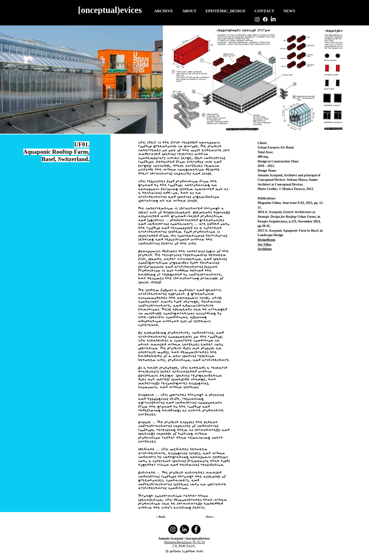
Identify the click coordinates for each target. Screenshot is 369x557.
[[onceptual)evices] (110, 10)
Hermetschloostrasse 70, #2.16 (184, 542)
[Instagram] (257, 19)
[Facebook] (265, 19)
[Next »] (210, 516)
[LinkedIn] (273, 19)
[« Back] (161, 516)
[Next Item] (333, 79)
